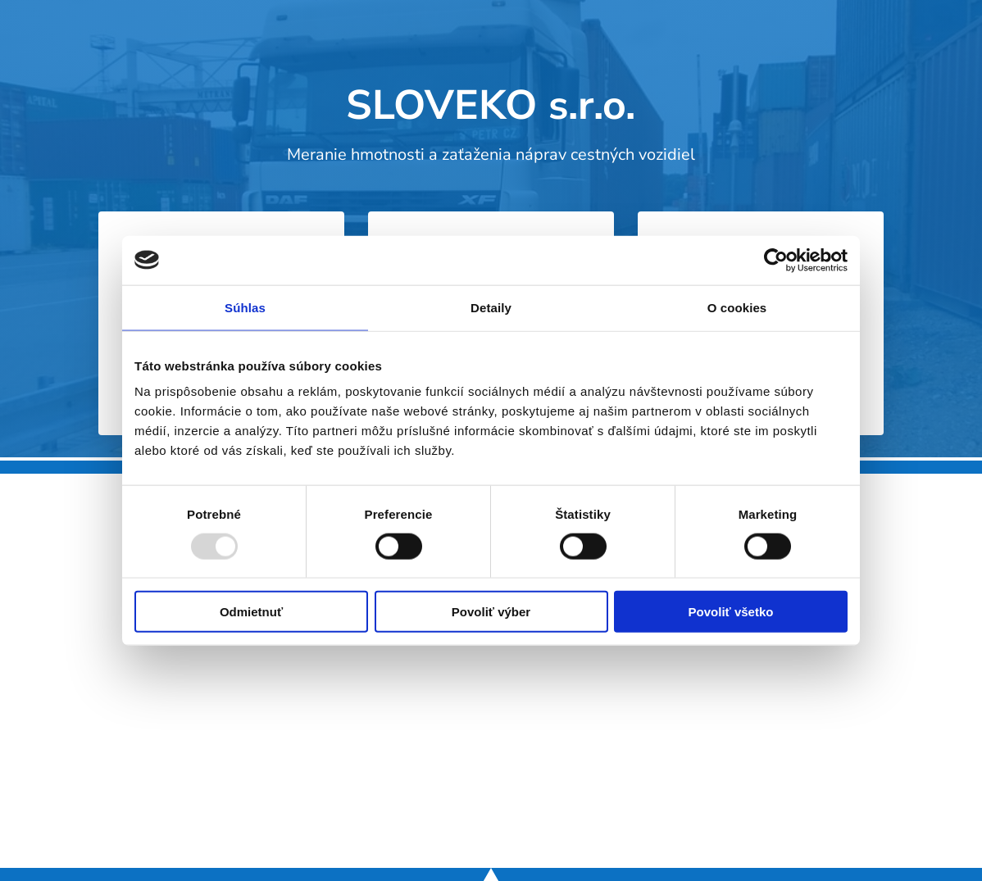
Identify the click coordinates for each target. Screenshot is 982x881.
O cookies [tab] (737, 307)
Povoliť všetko (731, 612)
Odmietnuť (251, 612)
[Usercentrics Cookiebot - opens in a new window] (776, 259)
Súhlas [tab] (245, 307)
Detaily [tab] (491, 307)
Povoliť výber (491, 612)
